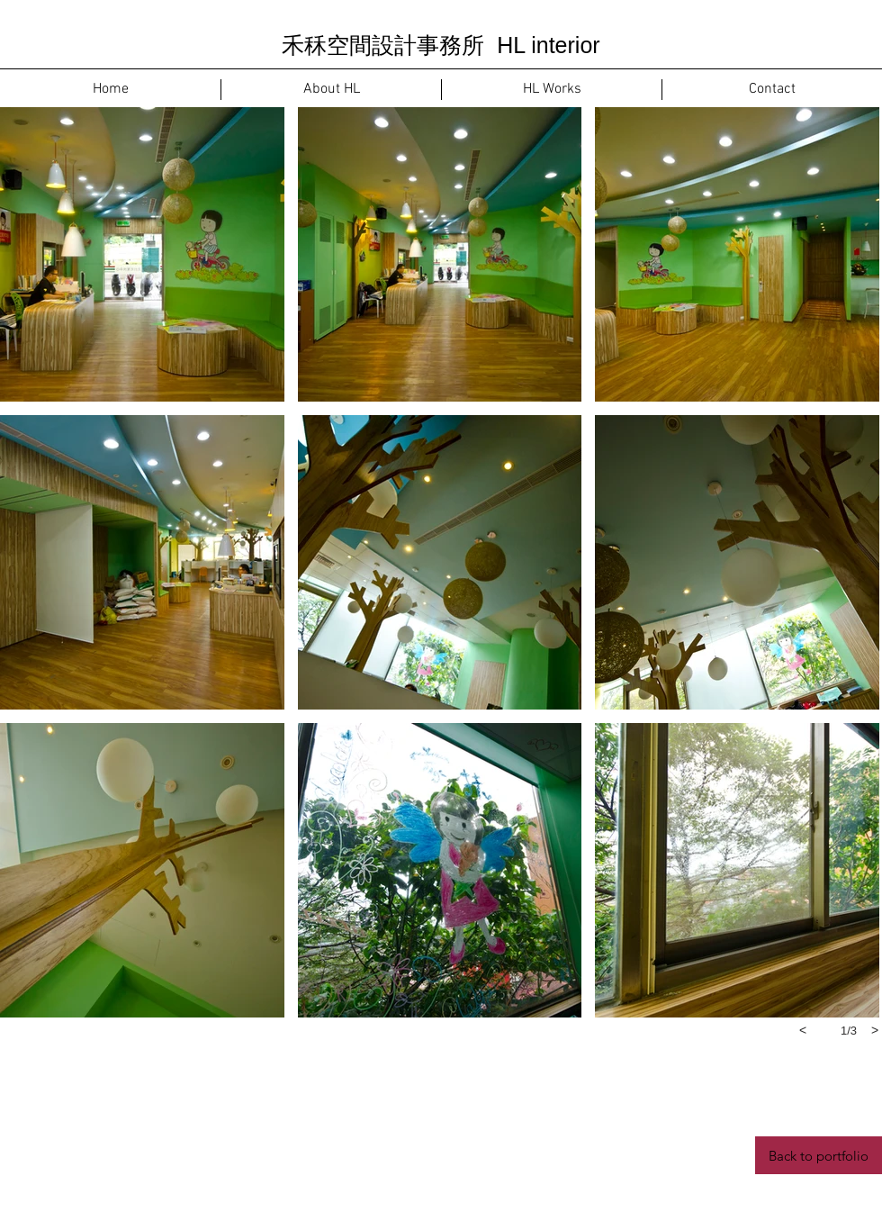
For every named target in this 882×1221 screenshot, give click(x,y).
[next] (874, 1030)
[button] (142, 254)
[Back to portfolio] (818, 1155)
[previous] (802, 1030)
